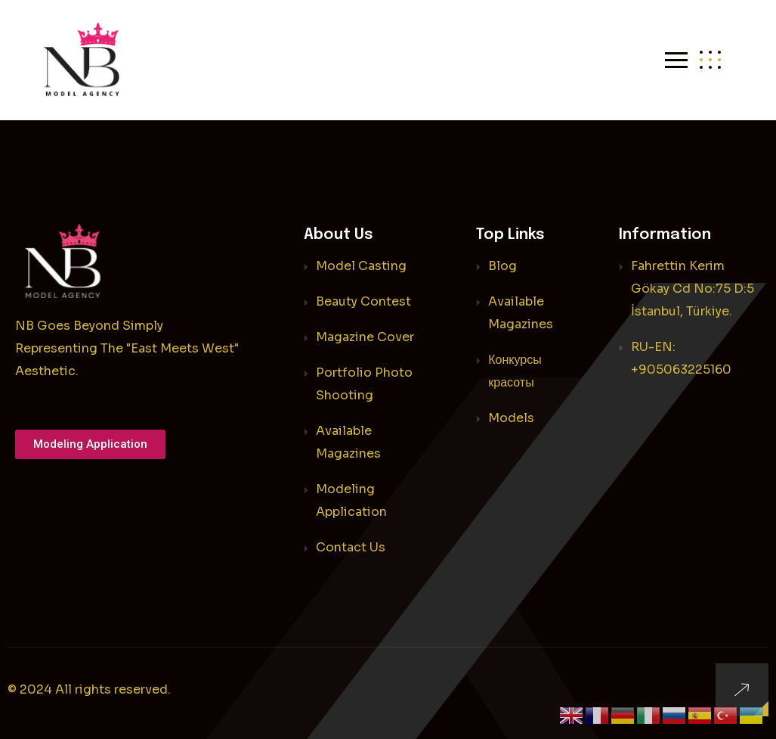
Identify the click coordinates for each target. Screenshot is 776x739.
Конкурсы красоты (514, 371)
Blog (502, 266)
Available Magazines (348, 442)
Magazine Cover (365, 337)
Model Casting (361, 266)
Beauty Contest (363, 301)
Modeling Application (351, 500)
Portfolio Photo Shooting (364, 384)
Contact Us (350, 547)
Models (511, 418)
